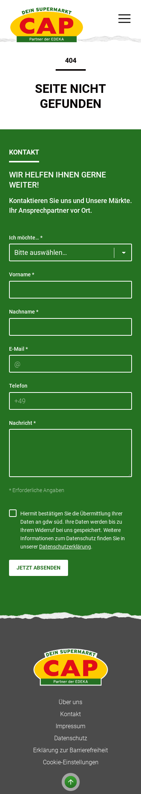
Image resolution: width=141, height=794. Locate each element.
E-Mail (18, 349)
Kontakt (70, 714)
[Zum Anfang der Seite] (71, 782)
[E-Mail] (70, 364)
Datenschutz (70, 738)
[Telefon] (70, 401)
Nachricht (22, 423)
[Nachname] (70, 327)
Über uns (70, 702)
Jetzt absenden (39, 568)
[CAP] (46, 25)
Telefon (18, 386)
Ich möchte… (25, 238)
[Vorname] (70, 290)
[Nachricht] (70, 453)
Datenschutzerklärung (65, 547)
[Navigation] (124, 19)
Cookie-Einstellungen (71, 762)
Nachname (23, 312)
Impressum (70, 726)
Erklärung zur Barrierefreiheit (70, 750)
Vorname (21, 274)
